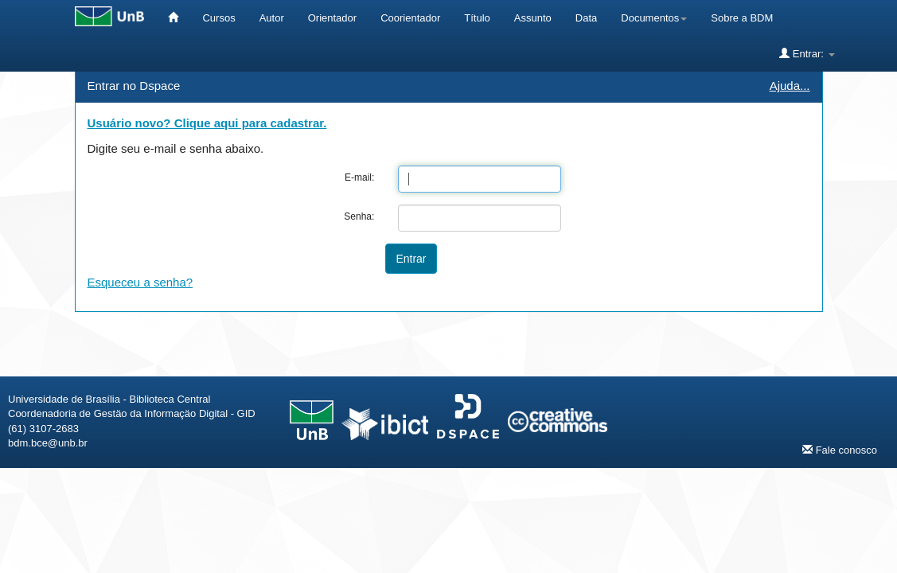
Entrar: (806, 53)
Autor (271, 18)
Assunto (533, 18)
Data (586, 18)
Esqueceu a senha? (140, 282)
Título (477, 18)
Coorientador (410, 18)
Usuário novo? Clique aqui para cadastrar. (207, 123)
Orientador (332, 18)
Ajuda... (790, 85)
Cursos (218, 18)
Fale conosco (839, 449)
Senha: (359, 216)
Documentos (654, 18)
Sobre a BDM (742, 18)
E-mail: (359, 177)
